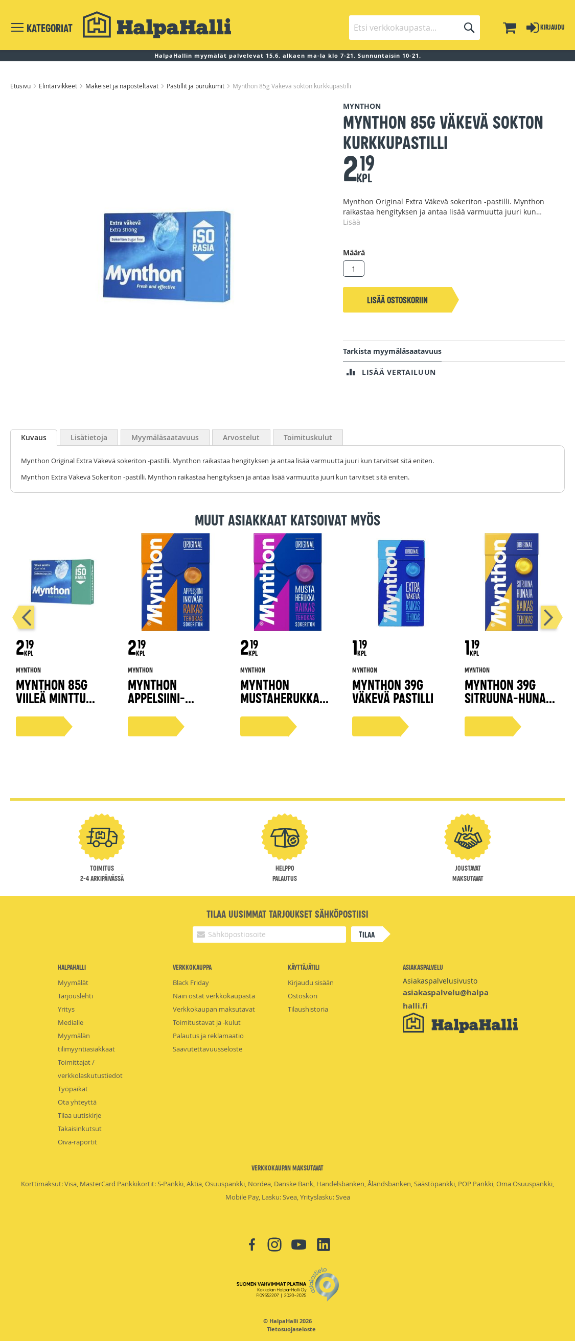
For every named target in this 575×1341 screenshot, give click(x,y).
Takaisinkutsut (80, 1128)
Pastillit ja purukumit (196, 86)
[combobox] (414, 27)
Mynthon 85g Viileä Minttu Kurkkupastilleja (63, 697)
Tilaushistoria (308, 1009)
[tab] (33, 437)
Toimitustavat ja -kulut (207, 1022)
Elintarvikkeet (59, 86)
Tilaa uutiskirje (79, 1115)
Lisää (351, 222)
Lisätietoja (89, 437)
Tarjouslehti (75, 995)
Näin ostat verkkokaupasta (214, 995)
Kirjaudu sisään (311, 982)
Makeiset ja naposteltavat (122, 86)
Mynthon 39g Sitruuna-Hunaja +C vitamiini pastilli (511, 704)
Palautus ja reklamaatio (208, 1035)
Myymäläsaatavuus (165, 437)
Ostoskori (302, 995)
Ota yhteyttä (77, 1102)
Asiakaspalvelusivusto (440, 981)
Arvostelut (241, 437)
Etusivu (21, 86)
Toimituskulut (308, 437)
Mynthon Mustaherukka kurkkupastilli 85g (280, 704)
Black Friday (191, 982)
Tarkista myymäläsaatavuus (392, 351)
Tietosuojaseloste (291, 1329)
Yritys (66, 1009)
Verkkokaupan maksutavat (214, 1009)
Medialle (70, 1022)
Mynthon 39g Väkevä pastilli (392, 691)
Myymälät (73, 982)
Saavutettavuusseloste (207, 1048)
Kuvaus (34, 437)
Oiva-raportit (77, 1141)
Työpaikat (73, 1088)
